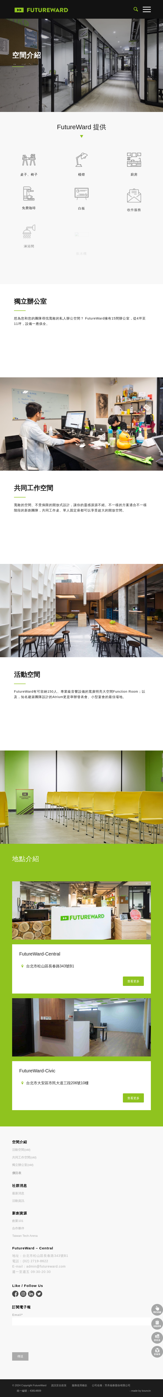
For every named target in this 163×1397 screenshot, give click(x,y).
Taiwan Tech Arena (25, 1235)
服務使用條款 (79, 1385)
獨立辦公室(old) (22, 1165)
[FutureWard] (67, 9)
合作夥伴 (18, 1228)
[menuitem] (133, 9)
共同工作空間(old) (24, 1157)
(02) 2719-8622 (35, 1261)
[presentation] (47, 1337)
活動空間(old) (21, 1149)
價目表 (16, 1173)
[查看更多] (133, 981)
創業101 (17, 1221)
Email (17, 1315)
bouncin (146, 1390)
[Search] (133, 9)
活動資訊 (18, 1200)
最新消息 (18, 1193)
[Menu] (144, 9)
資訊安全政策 (58, 1385)
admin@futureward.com (46, 1266)
